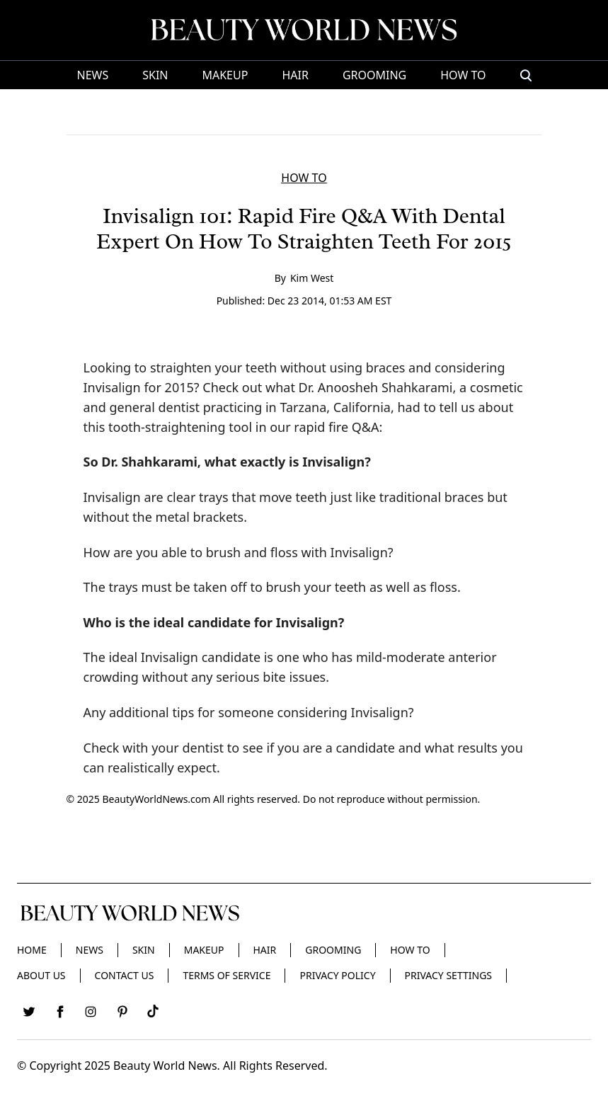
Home (32, 949)
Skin (155, 75)
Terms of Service (226, 975)
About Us (41, 975)
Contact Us (124, 975)
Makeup (225, 75)
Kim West (311, 278)
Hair (295, 75)
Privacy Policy (337, 975)
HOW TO (463, 75)
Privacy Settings (448, 975)
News (92, 75)
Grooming (374, 75)
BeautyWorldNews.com (156, 799)
